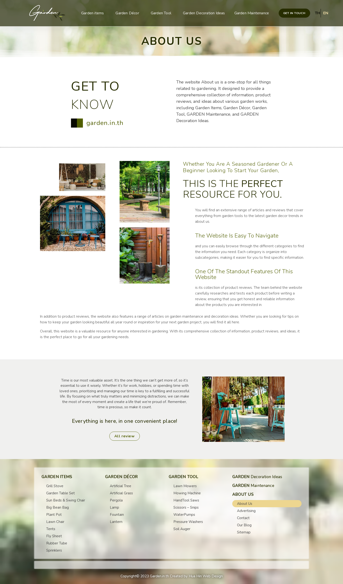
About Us (244, 503)
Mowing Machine (187, 493)
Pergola (116, 500)
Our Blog (244, 525)
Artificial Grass (121, 493)
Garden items (93, 13)
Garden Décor (128, 13)
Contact (243, 518)
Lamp (114, 507)
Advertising (246, 510)
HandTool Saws (186, 500)
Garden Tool (162, 13)
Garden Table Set (60, 493)
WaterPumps (184, 514)
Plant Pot (54, 514)
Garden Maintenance (251, 13)
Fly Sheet (54, 536)
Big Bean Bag (57, 507)
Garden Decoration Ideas (204, 13)
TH (317, 13)
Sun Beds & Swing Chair (65, 500)
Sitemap (244, 532)
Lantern (116, 521)
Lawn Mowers (185, 486)
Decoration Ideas (257, 477)
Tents (50, 529)
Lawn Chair (55, 521)
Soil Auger (181, 529)
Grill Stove (54, 486)
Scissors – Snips (186, 507)
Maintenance (253, 485)
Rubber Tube (56, 543)
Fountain (117, 514)
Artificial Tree (120, 486)
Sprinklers (54, 550)
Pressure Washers (188, 521)
